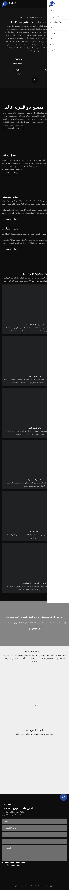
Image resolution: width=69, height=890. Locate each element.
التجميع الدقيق (34, 531)
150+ (17, 70)
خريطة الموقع (20, 886)
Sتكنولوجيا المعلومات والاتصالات (34, 583)
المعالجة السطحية (34, 479)
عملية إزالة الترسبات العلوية (34, 324)
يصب (34, 705)
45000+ (18, 59)
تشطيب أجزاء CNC (35, 376)
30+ (51, 59)
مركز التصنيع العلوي (35, 428)
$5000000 (51, 70)
